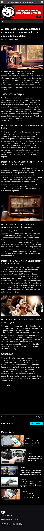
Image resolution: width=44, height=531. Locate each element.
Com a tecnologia (6, 528)
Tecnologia (5, 43)
